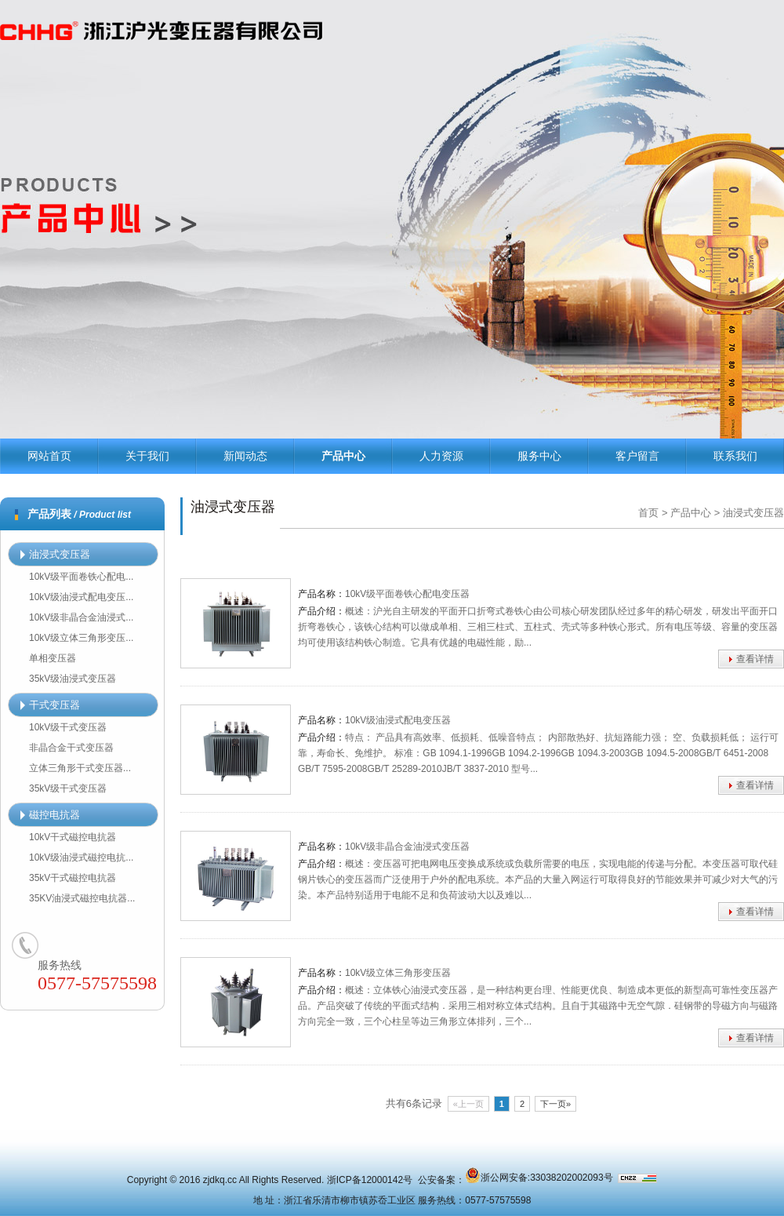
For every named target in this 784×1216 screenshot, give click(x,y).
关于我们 (147, 456)
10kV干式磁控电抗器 (72, 837)
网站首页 (49, 456)
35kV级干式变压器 (68, 788)
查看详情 (755, 659)
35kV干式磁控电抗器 (72, 877)
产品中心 (343, 456)
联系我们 (735, 456)
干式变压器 (50, 705)
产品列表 (79, 514)
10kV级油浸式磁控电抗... (81, 857)
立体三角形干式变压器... (80, 768)
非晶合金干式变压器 (71, 747)
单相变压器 (52, 658)
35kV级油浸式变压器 (72, 678)
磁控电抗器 (50, 815)
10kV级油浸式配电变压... (81, 597)
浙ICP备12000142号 (369, 1179)
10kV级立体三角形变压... (81, 637)
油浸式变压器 (55, 554)
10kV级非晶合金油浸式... (81, 617)
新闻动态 (245, 456)
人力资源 (441, 456)
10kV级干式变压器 (68, 727)
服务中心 (539, 456)
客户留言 (637, 456)
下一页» (555, 1104)
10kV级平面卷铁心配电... (81, 576)
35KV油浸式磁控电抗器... (82, 898)
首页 (648, 513)
